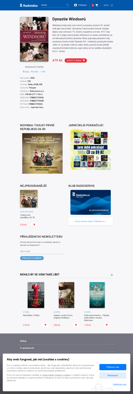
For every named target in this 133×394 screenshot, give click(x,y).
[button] (81, 5)
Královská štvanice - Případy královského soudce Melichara (96, 318)
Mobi (26, 72)
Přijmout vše (112, 367)
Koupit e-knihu (76, 60)
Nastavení (113, 375)
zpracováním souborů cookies (56, 375)
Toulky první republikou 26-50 (27, 216)
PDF (43, 72)
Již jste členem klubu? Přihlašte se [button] (90, 221)
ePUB (34, 72)
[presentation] (112, 304)
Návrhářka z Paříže (31, 315)
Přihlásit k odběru (32, 258)
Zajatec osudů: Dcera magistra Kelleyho (63, 316)
